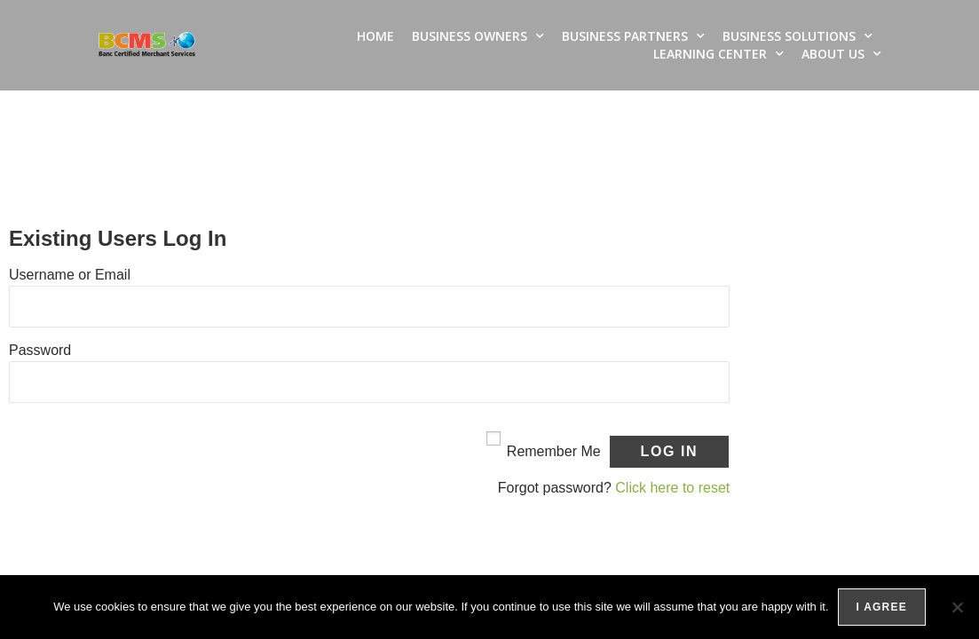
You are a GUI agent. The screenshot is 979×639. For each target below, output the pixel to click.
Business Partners (633, 36)
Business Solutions (797, 36)
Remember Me (554, 451)
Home (375, 36)
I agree (882, 607)
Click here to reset (672, 487)
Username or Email (69, 274)
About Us (841, 54)
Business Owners (478, 36)
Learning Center (718, 54)
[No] (957, 607)
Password (40, 350)
